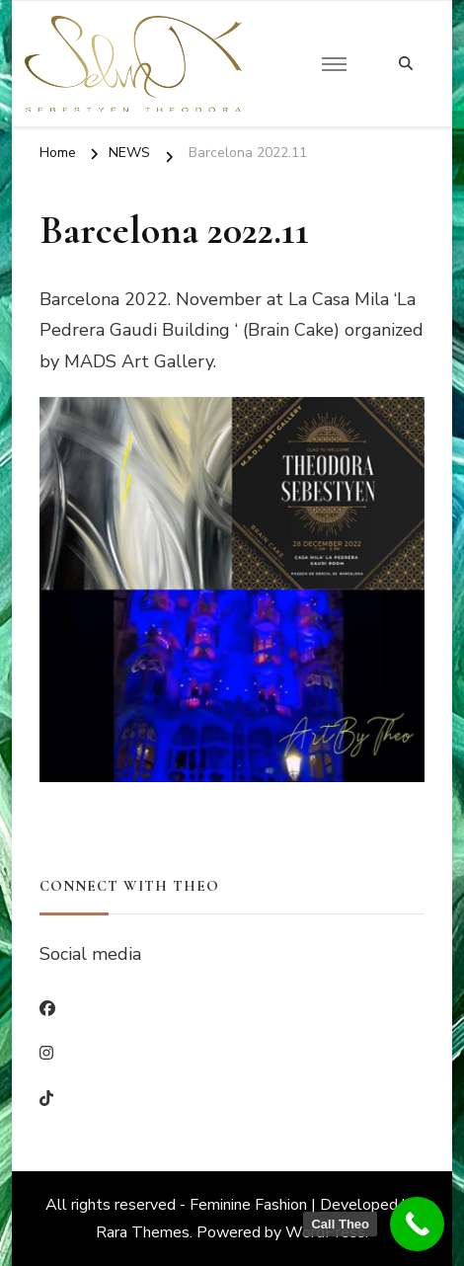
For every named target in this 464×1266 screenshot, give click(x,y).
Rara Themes (143, 1232)
